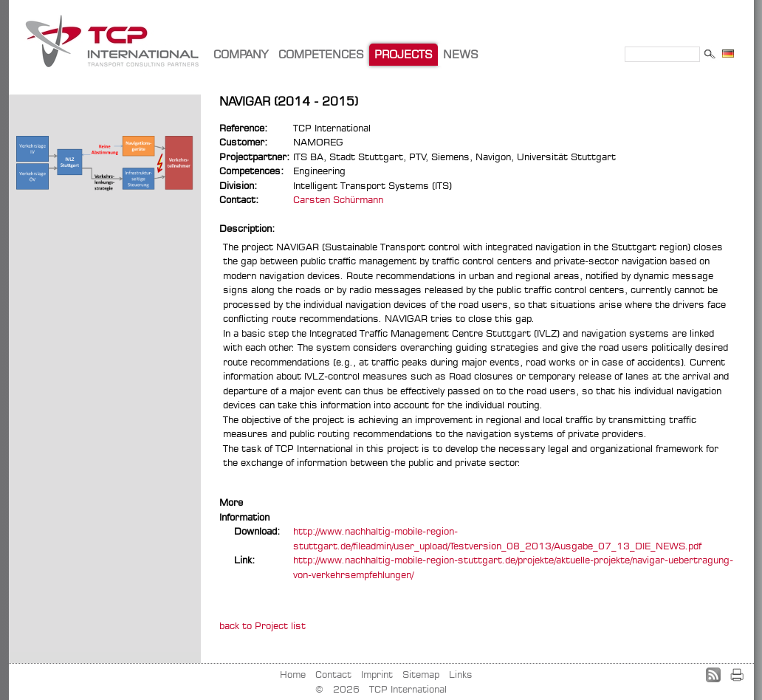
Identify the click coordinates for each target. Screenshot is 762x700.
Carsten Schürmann (338, 199)
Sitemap (420, 674)
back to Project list (262, 625)
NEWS (460, 54)
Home (293, 674)
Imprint (377, 674)
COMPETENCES (321, 54)
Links (461, 674)
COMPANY (240, 54)
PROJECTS (403, 54)
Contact (333, 674)
